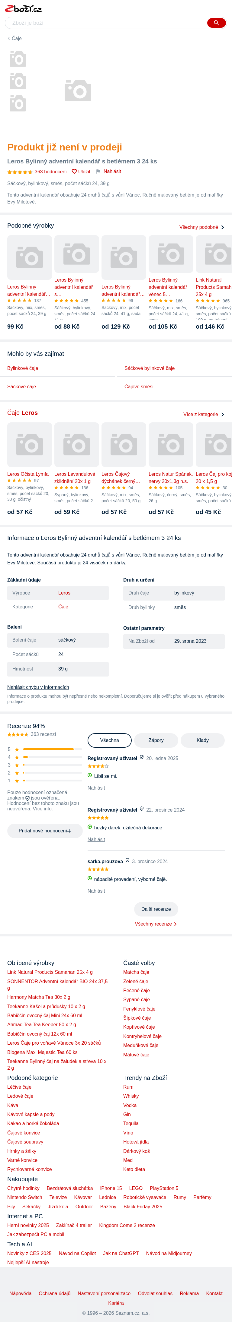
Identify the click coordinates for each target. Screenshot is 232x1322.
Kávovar (83, 1197)
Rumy (179, 1197)
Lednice (107, 1197)
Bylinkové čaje (22, 368)
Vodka (130, 1105)
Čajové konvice (23, 1132)
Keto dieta (134, 1169)
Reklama (189, 1293)
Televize (58, 1197)
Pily (11, 1206)
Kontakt (214, 1293)
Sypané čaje (136, 999)
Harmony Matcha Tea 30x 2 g (38, 997)
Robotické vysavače (144, 1197)
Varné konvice (22, 1160)
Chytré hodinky (23, 1188)
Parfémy (202, 1197)
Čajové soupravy (25, 1141)
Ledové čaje (20, 1096)
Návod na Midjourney (169, 1253)
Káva (12, 1105)
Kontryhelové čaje (142, 1036)
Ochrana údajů (54, 1293)
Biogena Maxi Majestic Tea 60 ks (42, 1052)
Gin (127, 1114)
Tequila (131, 1123)
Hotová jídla (136, 1141)
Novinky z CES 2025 (29, 1253)
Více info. (43, 808)
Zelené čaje (135, 981)
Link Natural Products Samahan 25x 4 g (50, 972)
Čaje (17, 38)
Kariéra (116, 1303)
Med (128, 1160)
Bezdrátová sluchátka (70, 1188)
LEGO (136, 1188)
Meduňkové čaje (141, 1045)
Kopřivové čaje (139, 1027)
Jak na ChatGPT (121, 1253)
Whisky (131, 1096)
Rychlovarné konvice (29, 1169)
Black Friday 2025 (143, 1206)
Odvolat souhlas (155, 1293)
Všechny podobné (202, 227)
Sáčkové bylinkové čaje (149, 368)
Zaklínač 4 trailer (74, 1225)
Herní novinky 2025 (28, 1225)
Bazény (108, 1206)
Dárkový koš (136, 1151)
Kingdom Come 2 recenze (127, 1225)
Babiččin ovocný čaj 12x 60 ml (39, 1033)
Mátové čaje (136, 1054)
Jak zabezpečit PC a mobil (35, 1234)
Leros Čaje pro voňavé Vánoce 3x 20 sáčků (54, 1043)
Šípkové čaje (137, 1018)
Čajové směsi (138, 386)
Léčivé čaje (19, 1087)
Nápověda (20, 1293)
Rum (128, 1087)
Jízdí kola (58, 1206)
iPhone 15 (111, 1188)
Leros (64, 592)
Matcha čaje (136, 972)
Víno (128, 1132)
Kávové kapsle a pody (31, 1114)
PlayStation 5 (164, 1188)
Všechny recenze (153, 923)
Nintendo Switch (24, 1197)
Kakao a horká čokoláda (33, 1123)
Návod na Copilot (77, 1253)
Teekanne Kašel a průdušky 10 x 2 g (46, 1006)
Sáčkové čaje (21, 386)
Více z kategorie (204, 414)
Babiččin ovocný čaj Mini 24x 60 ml (44, 1015)
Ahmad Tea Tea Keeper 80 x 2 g (41, 1024)
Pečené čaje (136, 990)
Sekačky (31, 1206)
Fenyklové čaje (139, 1008)
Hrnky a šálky (21, 1151)
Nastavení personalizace (104, 1293)
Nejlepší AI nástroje (28, 1262)
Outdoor (84, 1206)
